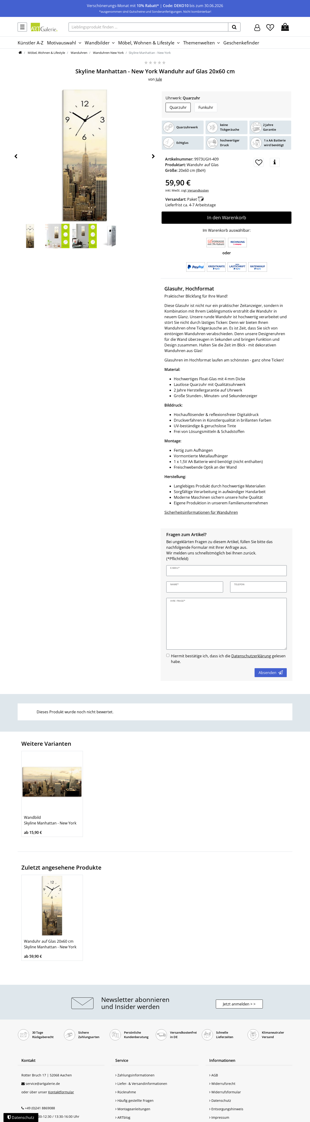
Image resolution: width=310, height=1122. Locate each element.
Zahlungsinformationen (135, 1075)
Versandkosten (198, 190)
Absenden (271, 672)
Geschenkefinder (241, 42)
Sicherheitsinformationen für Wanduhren (201, 512)
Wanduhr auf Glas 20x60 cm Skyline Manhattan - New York (50, 944)
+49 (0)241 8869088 (40, 1108)
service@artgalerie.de (43, 1083)
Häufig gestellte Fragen (134, 1100)
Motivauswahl (61, 42)
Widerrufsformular (225, 1092)
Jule (159, 79)
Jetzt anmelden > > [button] (239, 1004)
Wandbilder (97, 42)
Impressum (219, 1117)
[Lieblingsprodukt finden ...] (148, 27)
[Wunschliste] (270, 27)
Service (121, 1060)
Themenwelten (199, 42)
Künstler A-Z (30, 42)
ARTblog (122, 1117)
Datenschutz (220, 1100)
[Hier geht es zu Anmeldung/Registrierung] (257, 27)
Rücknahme (125, 1092)
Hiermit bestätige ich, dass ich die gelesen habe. (228, 658)
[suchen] (234, 27)
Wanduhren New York (108, 53)
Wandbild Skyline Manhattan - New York (50, 820)
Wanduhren (78, 53)
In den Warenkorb (226, 217)
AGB (213, 1075)
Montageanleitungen (132, 1109)
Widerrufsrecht (222, 1083)
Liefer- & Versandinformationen (141, 1083)
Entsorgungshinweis (226, 1109)
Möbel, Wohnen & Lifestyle (146, 42)
